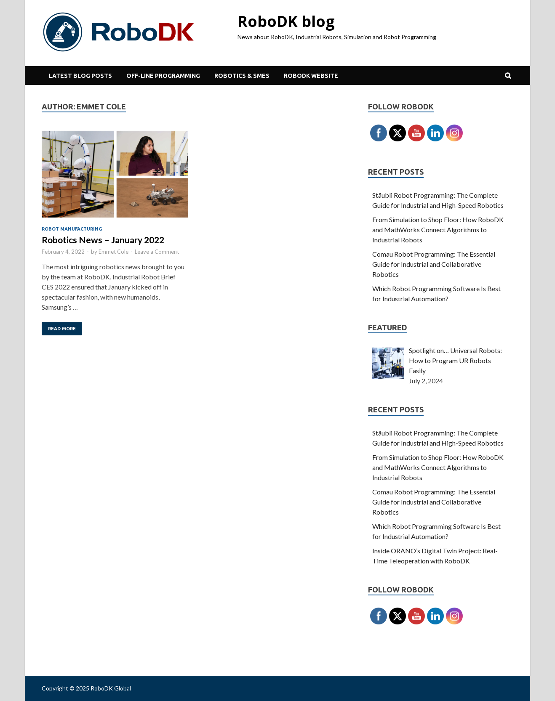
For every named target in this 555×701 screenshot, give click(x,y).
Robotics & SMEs (241, 75)
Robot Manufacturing (72, 228)
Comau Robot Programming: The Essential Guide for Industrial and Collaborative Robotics (433, 264)
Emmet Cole (113, 251)
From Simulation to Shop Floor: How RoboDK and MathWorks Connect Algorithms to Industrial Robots (438, 229)
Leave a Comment (157, 251)
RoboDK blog (286, 21)
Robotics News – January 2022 (103, 239)
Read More (62, 328)
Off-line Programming (163, 75)
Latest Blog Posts (80, 75)
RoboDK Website (311, 75)
